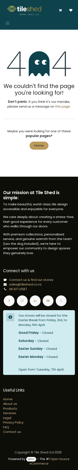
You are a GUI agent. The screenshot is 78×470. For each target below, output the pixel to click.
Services (9, 413)
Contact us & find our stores (31, 280)
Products (10, 408)
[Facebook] (9, 300)
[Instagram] (22, 300)
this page (62, 106)
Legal (7, 418)
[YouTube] (48, 300)
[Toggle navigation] (7, 23)
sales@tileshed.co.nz (25, 284)
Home (39, 145)
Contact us (12, 432)
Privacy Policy (13, 422)
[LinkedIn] (35, 300)
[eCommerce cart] (60, 10)
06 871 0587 (18, 289)
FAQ (6, 427)
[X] (61, 300)
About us (10, 403)
